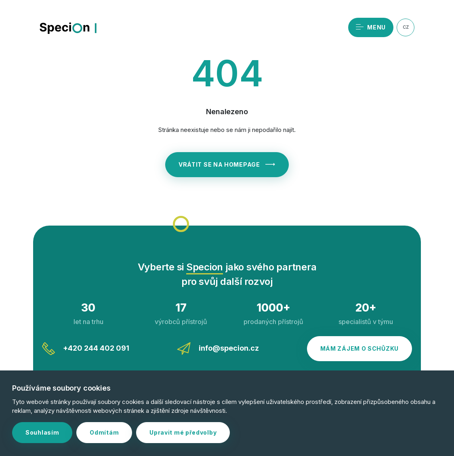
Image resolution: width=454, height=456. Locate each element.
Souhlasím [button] (42, 432)
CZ (406, 27)
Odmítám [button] (104, 432)
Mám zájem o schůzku (359, 348)
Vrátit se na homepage (227, 164)
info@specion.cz (218, 348)
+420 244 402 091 (85, 348)
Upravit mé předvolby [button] (182, 432)
